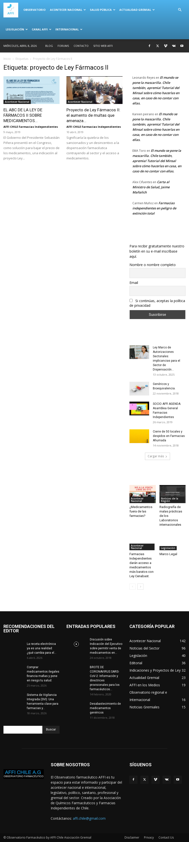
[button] (180, 10)
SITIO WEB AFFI (103, 46)
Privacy (149, 837)
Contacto (81, 46)
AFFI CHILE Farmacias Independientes (30, 126)
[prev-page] (132, 587)
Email (133, 282)
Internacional (68, 29)
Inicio (7, 59)
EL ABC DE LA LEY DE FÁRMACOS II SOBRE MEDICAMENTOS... (22, 115)
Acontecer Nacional (68, 10)
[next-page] (140, 587)
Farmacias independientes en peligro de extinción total (154, 208)
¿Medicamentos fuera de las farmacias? (140, 511)
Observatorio (34, 10)
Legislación (17, 29)
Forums (63, 46)
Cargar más (157, 456)
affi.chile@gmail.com (89, 818)
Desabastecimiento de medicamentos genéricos (105, 708)
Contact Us (166, 837)
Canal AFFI (41, 29)
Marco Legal (168, 554)
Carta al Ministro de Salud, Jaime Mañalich (151, 187)
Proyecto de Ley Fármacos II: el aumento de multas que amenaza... (93, 115)
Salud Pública (102, 10)
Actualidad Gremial (137, 10)
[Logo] (12, 10)
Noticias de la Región (169, 500)
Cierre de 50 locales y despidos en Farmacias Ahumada (169, 436)
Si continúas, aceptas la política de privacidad (157, 303)
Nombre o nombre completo (152, 264)
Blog (49, 46)
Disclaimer (132, 837)
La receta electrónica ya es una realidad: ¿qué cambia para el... (41, 648)
